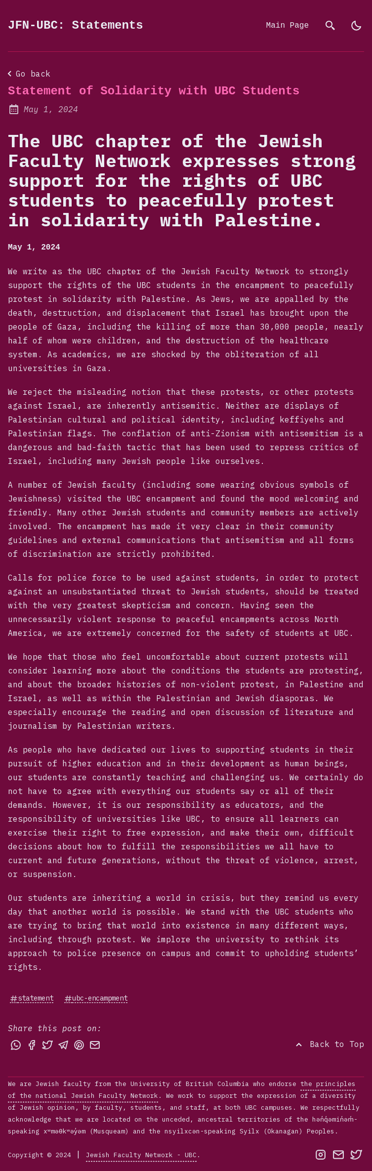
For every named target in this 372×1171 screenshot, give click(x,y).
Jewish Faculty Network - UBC (141, 1154)
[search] (330, 26)
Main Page (287, 25)
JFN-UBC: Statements (75, 25)
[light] (356, 26)
